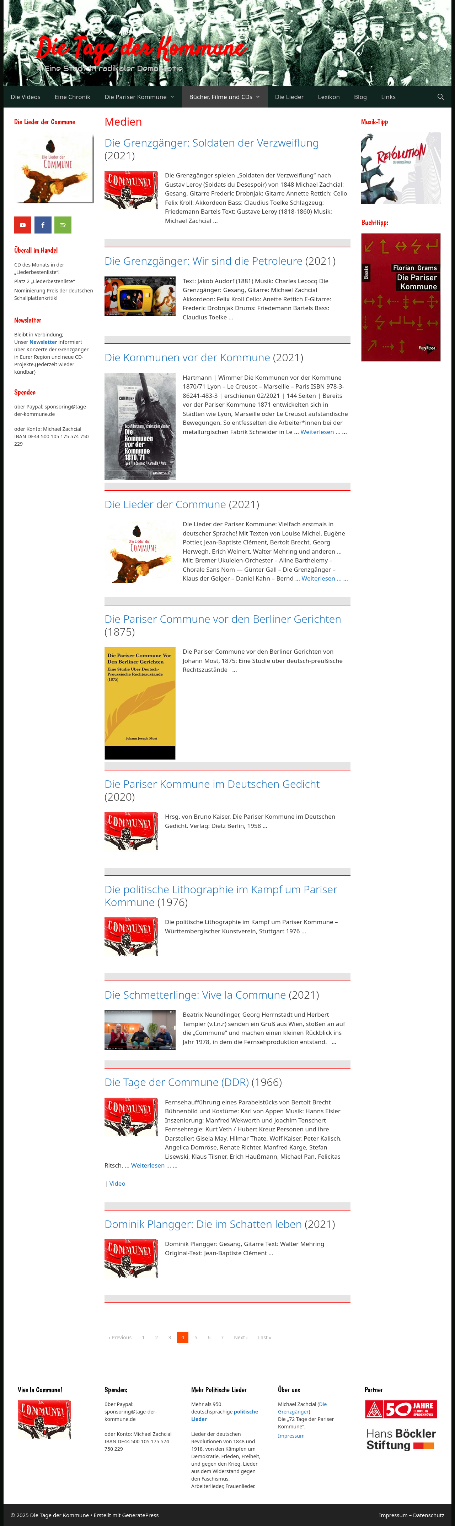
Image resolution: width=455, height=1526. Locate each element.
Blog (360, 97)
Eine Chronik (73, 97)
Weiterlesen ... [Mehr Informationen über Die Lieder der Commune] (322, 578)
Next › (241, 1337)
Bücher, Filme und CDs (228, 97)
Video (117, 1183)
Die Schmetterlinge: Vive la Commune (195, 994)
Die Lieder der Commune (165, 504)
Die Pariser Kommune (143, 97)
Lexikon (329, 97)
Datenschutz (428, 1515)
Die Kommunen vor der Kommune (187, 357)
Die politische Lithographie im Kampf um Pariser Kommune (221, 895)
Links (388, 97)
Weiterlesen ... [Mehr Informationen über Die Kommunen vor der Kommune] (320, 432)
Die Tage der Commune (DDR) (177, 1082)
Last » (265, 1337)
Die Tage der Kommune (140, 49)
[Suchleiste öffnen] (440, 97)
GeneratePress (140, 1515)
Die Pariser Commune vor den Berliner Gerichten (223, 618)
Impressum (291, 1435)
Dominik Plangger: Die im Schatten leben (203, 1224)
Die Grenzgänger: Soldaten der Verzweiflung (212, 142)
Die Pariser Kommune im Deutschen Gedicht (212, 783)
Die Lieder (289, 97)
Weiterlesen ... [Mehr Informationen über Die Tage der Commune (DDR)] (151, 1165)
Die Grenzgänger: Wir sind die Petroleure (204, 260)
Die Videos (26, 97)
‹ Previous (120, 1337)
